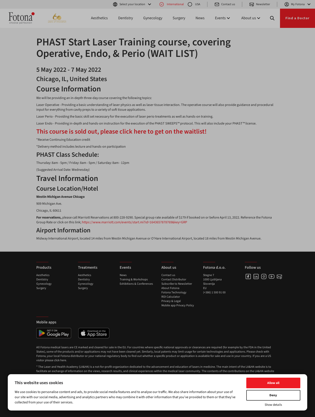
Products (43, 267)
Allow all (273, 383)
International (171, 4)
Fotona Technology (173, 292)
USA (193, 4)
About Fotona (170, 288)
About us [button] (251, 18)
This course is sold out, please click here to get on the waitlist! (121, 131)
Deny (273, 395)
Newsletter (259, 4)
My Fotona (298, 4)
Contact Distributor (173, 279)
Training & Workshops (134, 279)
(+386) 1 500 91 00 (214, 292)
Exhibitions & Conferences (136, 284)
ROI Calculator (170, 297)
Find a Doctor (297, 18)
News (200, 18)
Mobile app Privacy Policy (177, 305)
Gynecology (152, 18)
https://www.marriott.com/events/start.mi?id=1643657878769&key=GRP (134, 222)
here (63, 360)
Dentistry (125, 18)
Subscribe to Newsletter (176, 284)
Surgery (179, 18)
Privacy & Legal (171, 301)
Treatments (87, 267)
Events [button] (223, 18)
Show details (273, 405)
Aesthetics (99, 18)
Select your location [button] (132, 4)
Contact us (224, 4)
